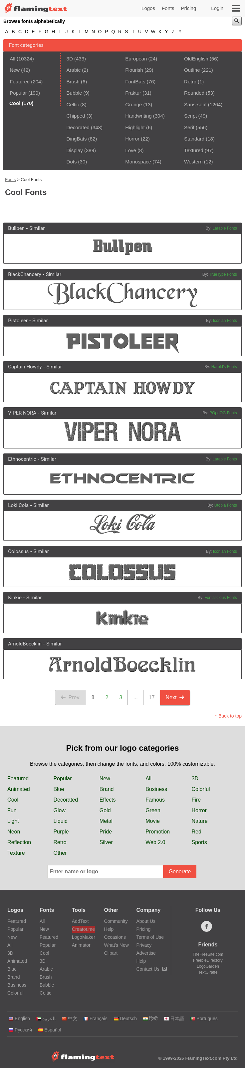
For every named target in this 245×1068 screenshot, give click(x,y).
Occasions (115, 937)
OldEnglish (196, 58)
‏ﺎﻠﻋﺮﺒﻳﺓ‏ (46, 1018)
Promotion (157, 831)
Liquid (60, 821)
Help (109, 929)
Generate (180, 871)
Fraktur (133, 93)
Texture (16, 853)
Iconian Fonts (225, 320)
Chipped (76, 116)
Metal (106, 821)
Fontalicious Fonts (220, 597)
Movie (152, 821)
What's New (116, 945)
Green (152, 810)
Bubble (74, 93)
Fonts (168, 8)
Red (196, 831)
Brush (73, 81)
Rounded (194, 93)
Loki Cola (18, 505)
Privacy (143, 945)
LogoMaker (83, 937)
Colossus (18, 551)
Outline (192, 70)
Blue (58, 789)
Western (193, 161)
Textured (193, 150)
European (136, 58)
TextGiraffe (208, 972)
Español (49, 1029)
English (19, 1018)
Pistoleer (18, 321)
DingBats (77, 139)
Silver (106, 842)
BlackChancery (24, 274)
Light (13, 821)
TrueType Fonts (223, 274)
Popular (18, 93)
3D (70, 58)
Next (175, 697)
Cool (12, 800)
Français (95, 1018)
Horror (132, 139)
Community (116, 921)
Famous (155, 800)
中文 (69, 1018)
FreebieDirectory (208, 960)
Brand (107, 789)
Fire (196, 800)
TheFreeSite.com (207, 954)
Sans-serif (195, 104)
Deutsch (125, 1018)
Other (60, 853)
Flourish (134, 70)
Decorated (78, 127)
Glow (59, 810)
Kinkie (15, 598)
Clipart (111, 953)
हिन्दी (150, 1018)
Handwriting (138, 116)
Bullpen (16, 228)
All (12, 58)
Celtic (73, 104)
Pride (106, 831)
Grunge (133, 104)
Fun (12, 810)
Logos (148, 8)
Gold (105, 810)
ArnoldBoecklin (25, 644)
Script (190, 116)
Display (75, 150)
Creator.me (83, 929)
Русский (20, 1029)
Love (130, 150)
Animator (81, 945)
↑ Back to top (228, 716)
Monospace (138, 161)
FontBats (135, 81)
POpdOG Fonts (223, 413)
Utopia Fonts (225, 505)
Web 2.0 (155, 842)
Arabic (74, 70)
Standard (194, 139)
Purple (61, 831)
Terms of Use (149, 937)
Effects (108, 800)
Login (217, 8)
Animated (18, 789)
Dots (72, 161)
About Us (145, 921)
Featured (20, 81)
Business (156, 789)
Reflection (19, 842)
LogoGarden (208, 966)
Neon (13, 831)
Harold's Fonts (224, 366)
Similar (37, 228)
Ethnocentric (22, 459)
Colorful (201, 789)
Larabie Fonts (224, 228)
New (15, 70)
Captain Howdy (25, 367)
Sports (199, 842)
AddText (80, 921)
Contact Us (151, 969)
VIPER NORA (22, 413)
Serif (189, 127)
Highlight (134, 127)
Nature (200, 821)
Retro (190, 81)
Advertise (145, 953)
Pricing (188, 8)
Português (204, 1018)
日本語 (174, 1018)
